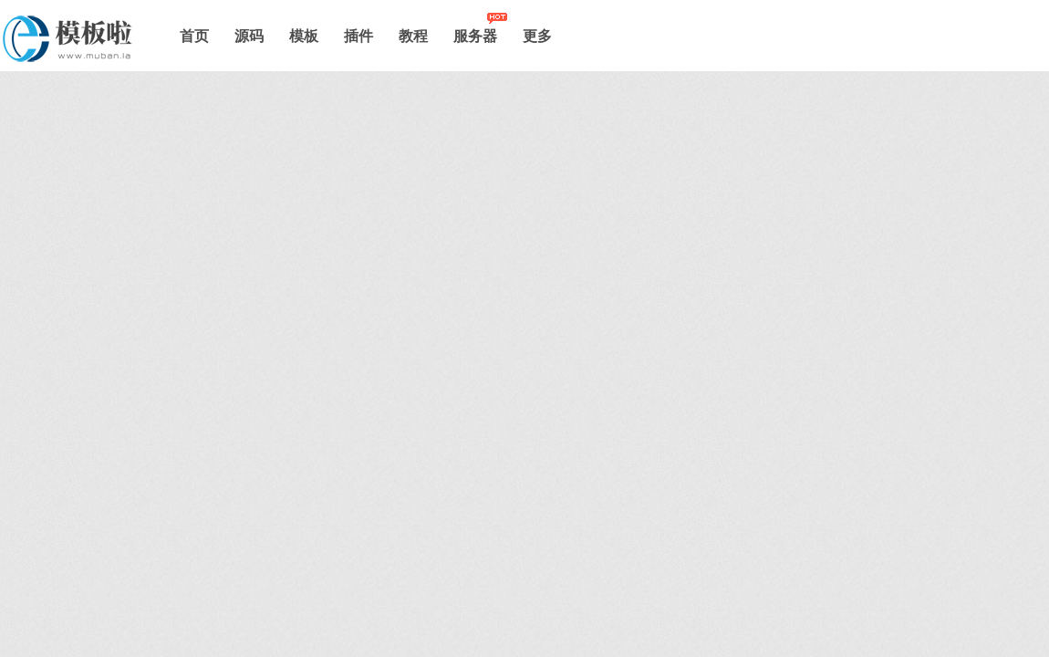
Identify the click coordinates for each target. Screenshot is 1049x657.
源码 (249, 36)
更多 (537, 36)
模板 (303, 36)
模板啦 (74, 39)
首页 (194, 36)
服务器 (475, 36)
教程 (413, 36)
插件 (358, 36)
